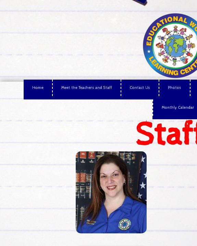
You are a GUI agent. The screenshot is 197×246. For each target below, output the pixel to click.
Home (38, 87)
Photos (174, 87)
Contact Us (140, 87)
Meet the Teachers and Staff (86, 87)
